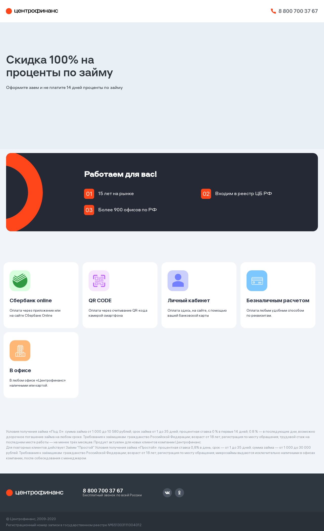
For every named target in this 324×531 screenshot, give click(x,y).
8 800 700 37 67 (298, 11)
